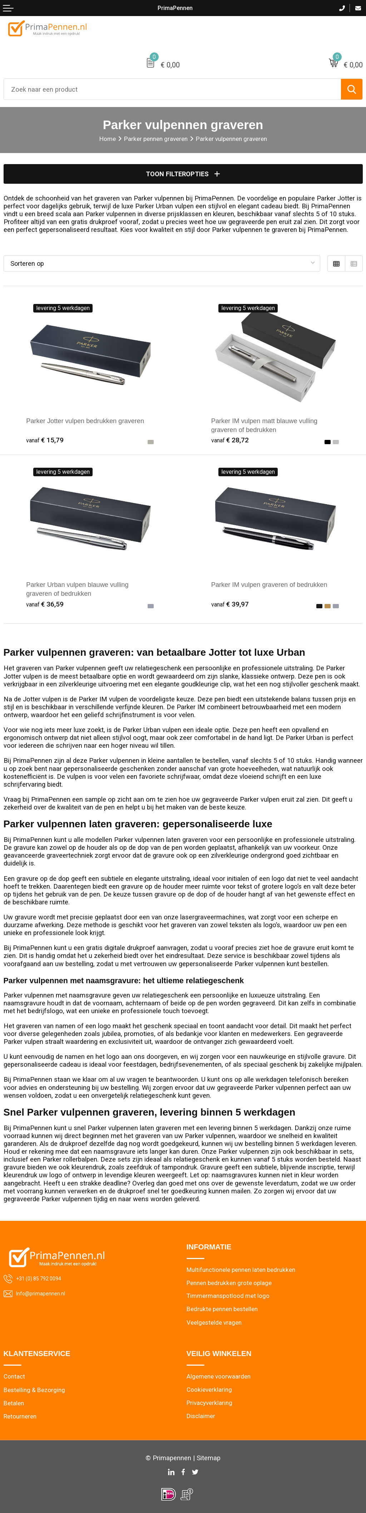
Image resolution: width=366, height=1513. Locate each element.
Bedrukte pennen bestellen (222, 1309)
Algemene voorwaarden (219, 1376)
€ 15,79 (45, 440)
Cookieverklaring (209, 1389)
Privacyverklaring (210, 1403)
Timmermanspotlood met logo (228, 1296)
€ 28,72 (230, 440)
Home (107, 138)
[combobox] (172, 89)
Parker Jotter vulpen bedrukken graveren (85, 421)
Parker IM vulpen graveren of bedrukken (270, 584)
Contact (14, 1376)
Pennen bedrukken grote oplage (229, 1282)
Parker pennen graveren (156, 138)
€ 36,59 (45, 604)
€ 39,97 (230, 604)
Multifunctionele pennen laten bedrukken (241, 1269)
